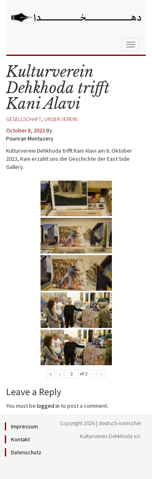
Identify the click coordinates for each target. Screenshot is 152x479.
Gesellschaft (23, 119)
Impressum (24, 426)
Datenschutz (26, 452)
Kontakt (20, 439)
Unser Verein (60, 119)
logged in (48, 405)
